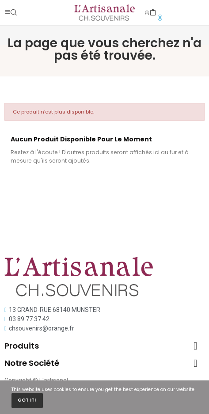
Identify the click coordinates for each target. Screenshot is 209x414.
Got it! (27, 400)
